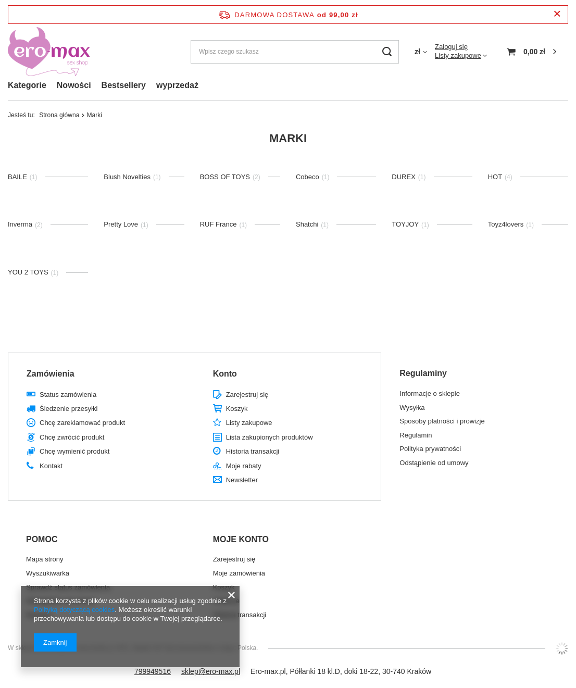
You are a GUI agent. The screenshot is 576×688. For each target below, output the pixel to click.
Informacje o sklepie (429, 393)
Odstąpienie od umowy (433, 463)
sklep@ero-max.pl (210, 671)
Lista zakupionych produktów (269, 437)
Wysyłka (411, 407)
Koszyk (237, 408)
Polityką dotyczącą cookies (74, 610)
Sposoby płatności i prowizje (441, 421)
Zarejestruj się (247, 394)
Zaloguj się (451, 47)
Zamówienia (50, 373)
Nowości (74, 85)
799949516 (152, 671)
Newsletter (242, 480)
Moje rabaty (243, 466)
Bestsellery (124, 85)
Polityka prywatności (430, 449)
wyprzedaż (177, 85)
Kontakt (51, 466)
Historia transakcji (253, 451)
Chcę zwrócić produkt (72, 437)
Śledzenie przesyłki (68, 408)
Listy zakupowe (458, 55)
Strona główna (59, 115)
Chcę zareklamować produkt (82, 423)
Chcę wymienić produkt (74, 451)
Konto (225, 373)
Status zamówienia (68, 394)
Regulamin (415, 435)
